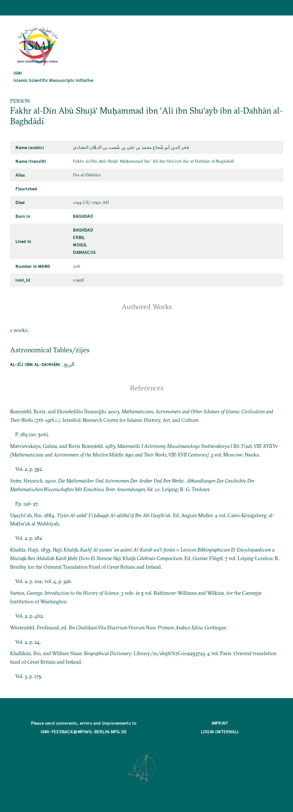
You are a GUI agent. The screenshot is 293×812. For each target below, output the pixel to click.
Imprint (219, 723)
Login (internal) (220, 731)
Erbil (79, 237)
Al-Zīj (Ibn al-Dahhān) (35, 364)
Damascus (84, 252)
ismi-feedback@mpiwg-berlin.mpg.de (84, 731)
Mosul (80, 245)
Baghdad (83, 216)
